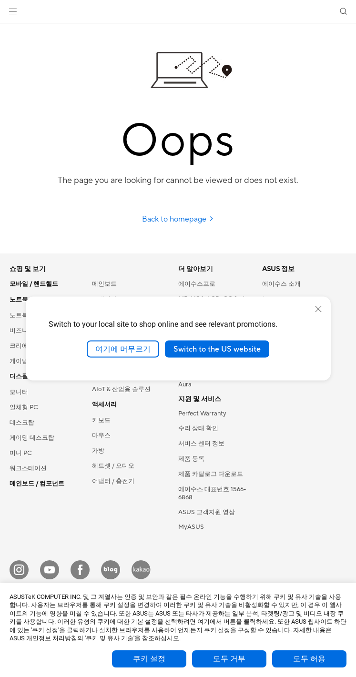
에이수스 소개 (281, 284)
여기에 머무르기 (123, 349)
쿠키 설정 (149, 659)
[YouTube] (49, 569)
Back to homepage (178, 219)
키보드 (101, 420)
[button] (13, 11)
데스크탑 (22, 422)
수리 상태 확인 (198, 428)
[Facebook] (80, 569)
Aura (185, 384)
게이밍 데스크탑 (32, 438)
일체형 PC (24, 407)
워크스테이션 (28, 468)
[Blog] (110, 569)
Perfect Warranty (202, 413)
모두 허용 (309, 659)
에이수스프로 (196, 284)
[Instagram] (19, 569)
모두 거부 (229, 659)
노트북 (19, 315)
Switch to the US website (217, 349)
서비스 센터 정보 (201, 443)
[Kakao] (141, 569)
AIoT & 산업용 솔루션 (121, 389)
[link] (178, 11)
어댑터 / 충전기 (113, 481)
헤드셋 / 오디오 (113, 466)
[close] (318, 309)
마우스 (101, 435)
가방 (98, 451)
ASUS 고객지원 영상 (206, 512)
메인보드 (104, 284)
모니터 (19, 392)
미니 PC (21, 453)
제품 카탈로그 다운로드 (210, 474)
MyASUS (191, 527)
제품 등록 (191, 459)
